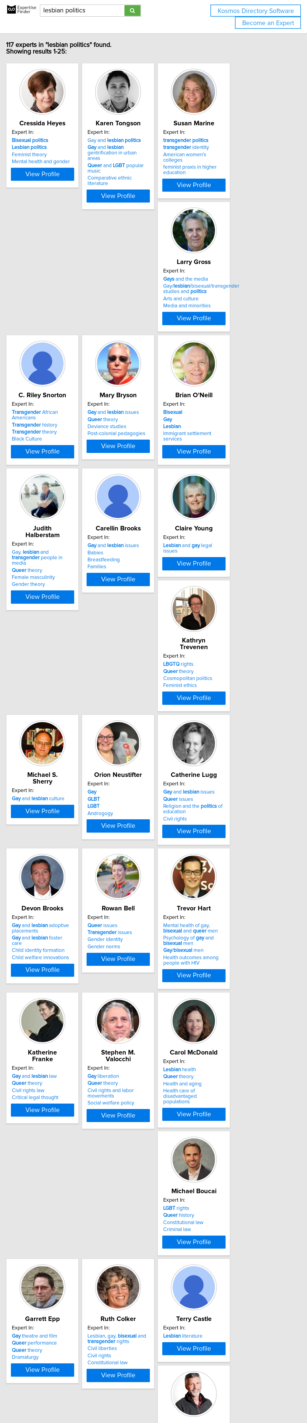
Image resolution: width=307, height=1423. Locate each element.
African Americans (149, 284)
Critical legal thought (228, 882)
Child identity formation (231, 736)
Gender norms (39, 882)
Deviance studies (224, 299)
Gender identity (40, 875)
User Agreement (234, 1401)
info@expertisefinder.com (157, 1401)
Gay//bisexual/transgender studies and (61, 294)
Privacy (208, 1401)
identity (227, 147)
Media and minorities (47, 311)
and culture (231, 573)
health (130, 1005)
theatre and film (45, 1149)
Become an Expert (268, 23)
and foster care (235, 729)
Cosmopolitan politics (138, 587)
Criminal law (219, 1026)
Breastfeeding (221, 443)
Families (214, 450)
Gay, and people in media (147, 431)
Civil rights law (221, 875)
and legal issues (55, 573)
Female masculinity (135, 448)
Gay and (140, 140)
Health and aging (133, 1019)
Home (192, 1401)
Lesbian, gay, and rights (143, 1152)
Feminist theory (40, 154)
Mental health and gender (52, 161)
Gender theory (130, 455)
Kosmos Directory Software (256, 11)
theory (136, 299)
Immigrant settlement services (57, 450)
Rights (35, 1293)
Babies (212, 435)
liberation (38, 1005)
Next (171, 1371)
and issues (230, 284)
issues (129, 724)
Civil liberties (128, 1161)
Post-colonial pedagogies (233, 306)
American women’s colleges (236, 154)
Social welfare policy (46, 1026)
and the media (45, 284)
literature (224, 1149)
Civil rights (125, 743)
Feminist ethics (130, 594)
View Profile (61, 190)
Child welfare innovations (233, 743)
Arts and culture (40, 304)
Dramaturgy (36, 1170)
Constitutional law (225, 1019)
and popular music (149, 160)
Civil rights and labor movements (60, 1019)
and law (227, 861)
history (136, 291)
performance (45, 1156)
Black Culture (129, 306)
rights (129, 573)
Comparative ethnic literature (147, 167)
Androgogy (35, 738)
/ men (134, 886)
